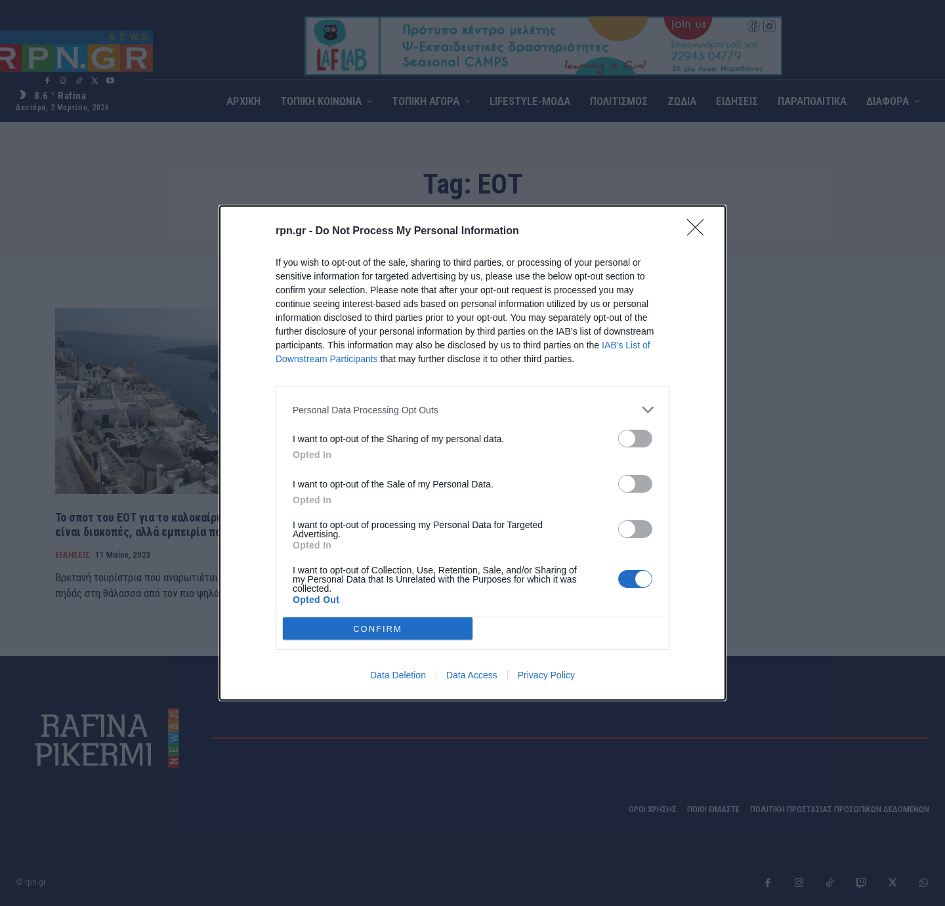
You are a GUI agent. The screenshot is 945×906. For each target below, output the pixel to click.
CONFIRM (377, 629)
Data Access (471, 675)
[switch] (635, 438)
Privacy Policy (546, 675)
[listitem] (472, 410)
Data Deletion (398, 675)
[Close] (699, 231)
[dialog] (472, 453)
